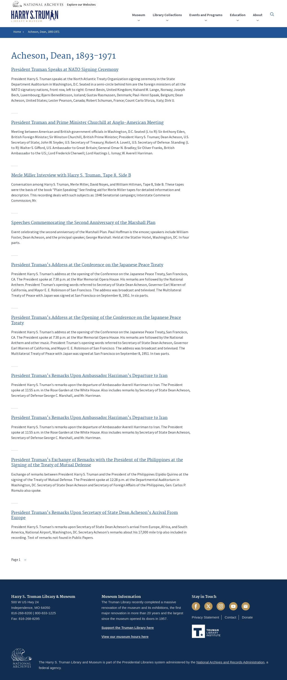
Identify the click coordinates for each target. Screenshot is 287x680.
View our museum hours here (125, 636)
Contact (230, 617)
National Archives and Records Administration (230, 662)
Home (17, 32)
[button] (272, 14)
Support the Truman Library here (128, 628)
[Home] (34, 16)
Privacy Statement (205, 617)
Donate (247, 617)
